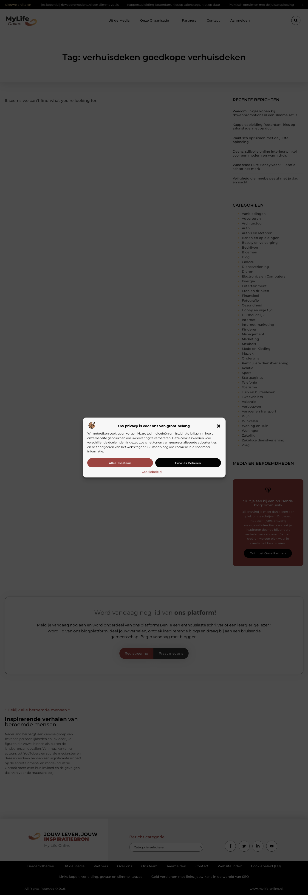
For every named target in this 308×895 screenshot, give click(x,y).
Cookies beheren (188, 463)
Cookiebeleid (152, 472)
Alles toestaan (120, 463)
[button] (218, 426)
